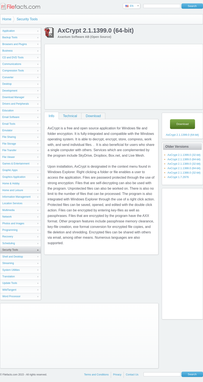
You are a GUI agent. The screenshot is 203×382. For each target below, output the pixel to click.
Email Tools (8, 123)
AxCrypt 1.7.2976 (178, 177)
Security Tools (27, 19)
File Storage (9, 143)
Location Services (12, 203)
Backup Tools (9, 37)
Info (51, 116)
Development (9, 90)
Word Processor (11, 296)
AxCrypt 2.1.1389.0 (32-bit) (183, 163)
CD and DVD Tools (13, 57)
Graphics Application (13, 176)
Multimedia (8, 210)
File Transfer (9, 150)
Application (8, 30)
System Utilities (11, 269)
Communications (11, 64)
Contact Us (132, 374)
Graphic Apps (10, 170)
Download (93, 116)
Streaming (8, 263)
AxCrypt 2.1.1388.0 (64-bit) (183, 168)
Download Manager (13, 97)
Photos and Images (13, 223)
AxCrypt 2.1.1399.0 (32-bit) (183, 154)
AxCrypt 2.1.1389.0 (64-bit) (183, 159)
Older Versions (177, 146)
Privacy (117, 374)
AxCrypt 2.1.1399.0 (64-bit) (182, 134)
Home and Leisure (12, 190)
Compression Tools (13, 70)
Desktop (7, 83)
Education (8, 110)
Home (6, 19)
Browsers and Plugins (14, 44)
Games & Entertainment (15, 163)
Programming (10, 230)
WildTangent (9, 289)
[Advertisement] (104, 75)
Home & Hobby (10, 183)
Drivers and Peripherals (15, 103)
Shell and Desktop (12, 256)
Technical (70, 116)
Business (7, 50)
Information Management (16, 196)
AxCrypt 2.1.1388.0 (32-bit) (183, 172)
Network (7, 216)
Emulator (7, 130)
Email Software (10, 117)
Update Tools (9, 283)
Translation (8, 276)
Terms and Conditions (96, 374)
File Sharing (9, 137)
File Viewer (8, 157)
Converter (8, 77)
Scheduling (8, 243)
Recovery (7, 236)
